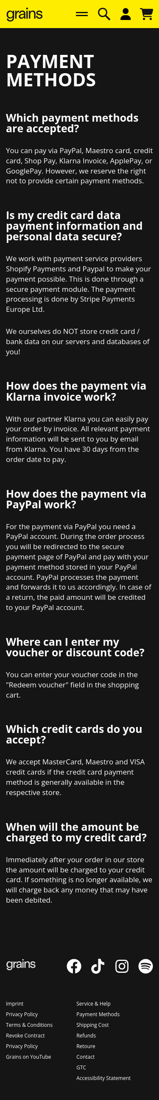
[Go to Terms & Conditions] (29, 1025)
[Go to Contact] (85, 1056)
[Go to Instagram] (126, 971)
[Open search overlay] (104, 13)
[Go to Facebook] (78, 971)
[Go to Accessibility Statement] (103, 1078)
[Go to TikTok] (102, 971)
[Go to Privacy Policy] (22, 1014)
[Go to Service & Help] (93, 1003)
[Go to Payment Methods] (98, 1014)
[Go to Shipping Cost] (92, 1025)
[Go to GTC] (81, 1067)
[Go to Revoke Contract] (25, 1035)
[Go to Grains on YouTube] (28, 1056)
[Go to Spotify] (145, 971)
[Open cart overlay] (146, 14)
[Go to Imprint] (14, 1003)
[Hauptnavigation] (82, 14)
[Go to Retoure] (85, 1046)
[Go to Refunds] (86, 1035)
